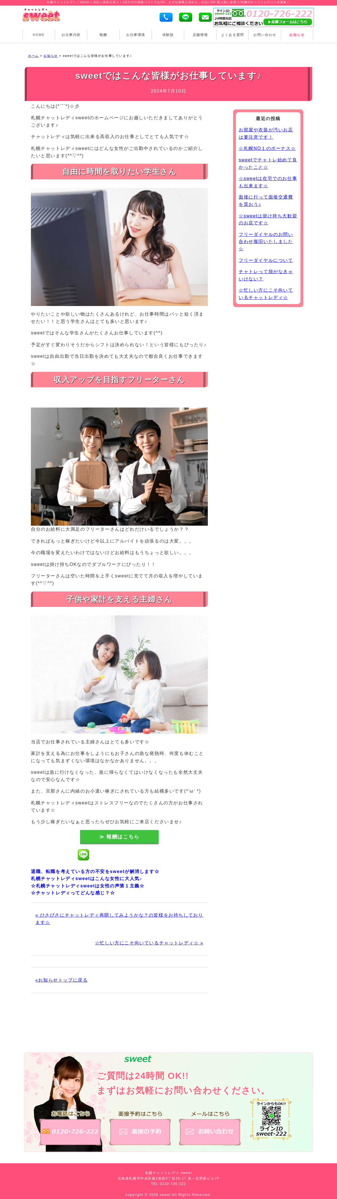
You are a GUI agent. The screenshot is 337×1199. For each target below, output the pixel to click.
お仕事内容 (71, 35)
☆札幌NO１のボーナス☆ (267, 148)
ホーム (33, 55)
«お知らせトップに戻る (61, 980)
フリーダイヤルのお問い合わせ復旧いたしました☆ (266, 241)
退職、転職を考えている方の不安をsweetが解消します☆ (95, 871)
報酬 (103, 35)
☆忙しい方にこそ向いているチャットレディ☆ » (149, 943)
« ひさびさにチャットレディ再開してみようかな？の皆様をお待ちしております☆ (119, 919)
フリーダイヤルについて (266, 260)
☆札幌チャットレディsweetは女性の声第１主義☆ (87, 885)
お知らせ (296, 35)
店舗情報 (200, 35)
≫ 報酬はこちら (119, 837)
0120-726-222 (173, 1184)
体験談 (168, 35)
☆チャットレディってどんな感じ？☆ (73, 892)
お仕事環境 (135, 35)
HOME (39, 35)
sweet (166, 1195)
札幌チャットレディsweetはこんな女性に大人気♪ (86, 878)
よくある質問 (232, 35)
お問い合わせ (264, 35)
